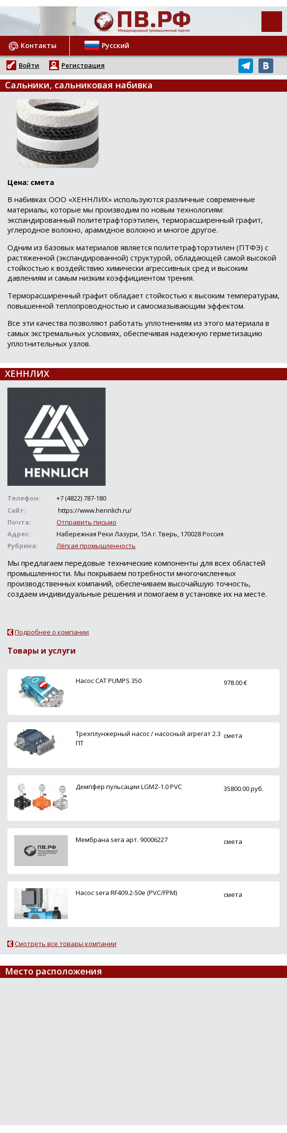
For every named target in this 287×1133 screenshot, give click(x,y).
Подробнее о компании (52, 632)
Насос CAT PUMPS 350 (109, 680)
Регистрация (83, 65)
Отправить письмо (86, 522)
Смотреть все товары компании (65, 943)
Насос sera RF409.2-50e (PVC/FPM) (126, 892)
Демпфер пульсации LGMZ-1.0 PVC (129, 786)
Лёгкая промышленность (96, 545)
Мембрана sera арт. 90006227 (122, 839)
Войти (29, 65)
